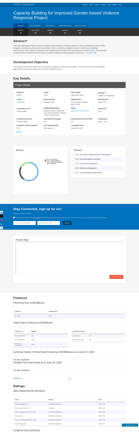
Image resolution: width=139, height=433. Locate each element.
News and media (65, 26)
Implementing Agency (52, 108)
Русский (114, 5)
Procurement (35, 26)
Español (97, 5)
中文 (119, 5)
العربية (109, 5)
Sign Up (67, 223)
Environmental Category (52, 119)
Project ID (20, 92)
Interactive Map (116, 277)
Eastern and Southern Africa (80, 111)
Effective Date (103, 99)
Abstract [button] (21, 32)
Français (103, 5)
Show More (91, 53)
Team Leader (75, 92)
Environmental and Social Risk (81, 119)
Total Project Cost (24, 108)
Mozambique (21, 102)
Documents (50, 26)
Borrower (102, 92)
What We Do (17, 4)
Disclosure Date (49, 99)
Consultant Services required (27, 125)
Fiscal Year (102, 108)
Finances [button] (50, 32)
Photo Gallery (80, 26)
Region (73, 108)
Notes (19, 132)
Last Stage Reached (51, 125)
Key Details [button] (35, 32)
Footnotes (17, 378)
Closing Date (102, 119)
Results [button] (80, 32)
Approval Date (76, 99)
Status (46, 92)
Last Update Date (77, 125)
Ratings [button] (65, 32)
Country (19, 99)
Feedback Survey (130, 425)
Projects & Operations (28, 4)
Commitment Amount (24, 119)
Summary (20, 26)
